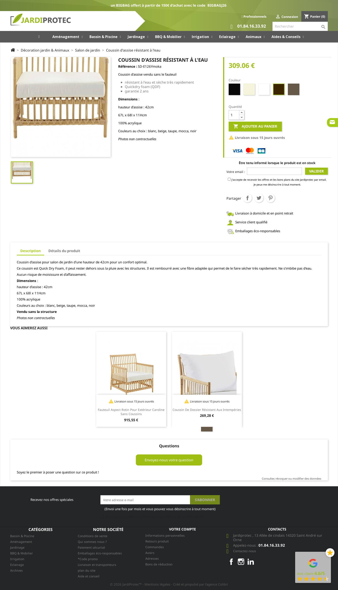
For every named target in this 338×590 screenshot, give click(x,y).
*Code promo (88, 559)
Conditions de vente (92, 536)
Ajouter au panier (255, 126)
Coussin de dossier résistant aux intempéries (207, 410)
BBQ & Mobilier (21, 553)
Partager (247, 197)
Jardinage (17, 547)
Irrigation (17, 559)
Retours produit (157, 541)
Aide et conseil (88, 576)
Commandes (154, 547)
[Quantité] (234, 115)
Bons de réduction (159, 564)
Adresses (152, 558)
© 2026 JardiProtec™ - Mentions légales (140, 584)
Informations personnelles (165, 535)
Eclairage (17, 565)
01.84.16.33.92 (248, 26)
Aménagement (21, 542)
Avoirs (149, 553)
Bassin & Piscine (22, 536)
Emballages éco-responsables (100, 553)
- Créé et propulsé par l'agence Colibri (199, 584)
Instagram (241, 561)
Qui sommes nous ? (92, 542)
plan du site (86, 570)
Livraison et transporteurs (97, 565)
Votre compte (182, 529)
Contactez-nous (244, 551)
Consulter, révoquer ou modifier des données (291, 479)
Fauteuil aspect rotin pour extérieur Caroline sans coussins (131, 412)
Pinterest (270, 197)
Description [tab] (30, 250)
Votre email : (235, 172)
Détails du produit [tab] (64, 250)
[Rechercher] (300, 26)
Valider (316, 171)
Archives (16, 570)
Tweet (258, 197)
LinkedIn (250, 561)
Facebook (231, 561)
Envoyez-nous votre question (169, 460)
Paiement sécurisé (91, 547)
